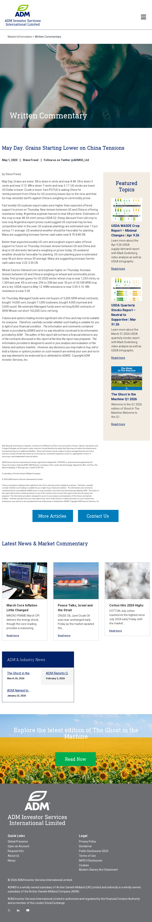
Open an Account (18, 846)
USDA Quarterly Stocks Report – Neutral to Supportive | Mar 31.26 (123, 314)
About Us (13, 855)
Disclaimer (85, 846)
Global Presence (18, 841)
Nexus (11, 860)
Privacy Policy (87, 841)
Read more (118, 268)
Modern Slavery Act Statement (98, 869)
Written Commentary (48, 36)
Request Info (16, 851)
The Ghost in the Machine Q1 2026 (31, 673)
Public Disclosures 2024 (93, 851)
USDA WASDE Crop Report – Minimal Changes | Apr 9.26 (125, 230)
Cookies (84, 865)
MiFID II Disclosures (90, 860)
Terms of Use (87, 855)
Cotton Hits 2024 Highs (126, 605)
